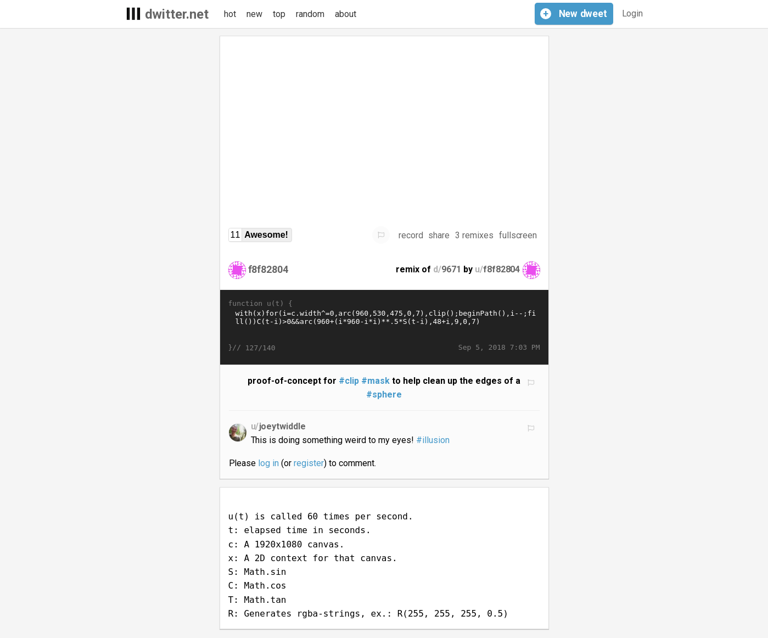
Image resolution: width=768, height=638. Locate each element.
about (345, 14)
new (254, 14)
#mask (375, 381)
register (309, 463)
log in (268, 463)
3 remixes (474, 235)
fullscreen (518, 235)
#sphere (384, 394)
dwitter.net (177, 14)
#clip (349, 381)
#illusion (433, 440)
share (439, 235)
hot (230, 14)
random (310, 14)
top (279, 14)
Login (632, 13)
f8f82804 (268, 269)
